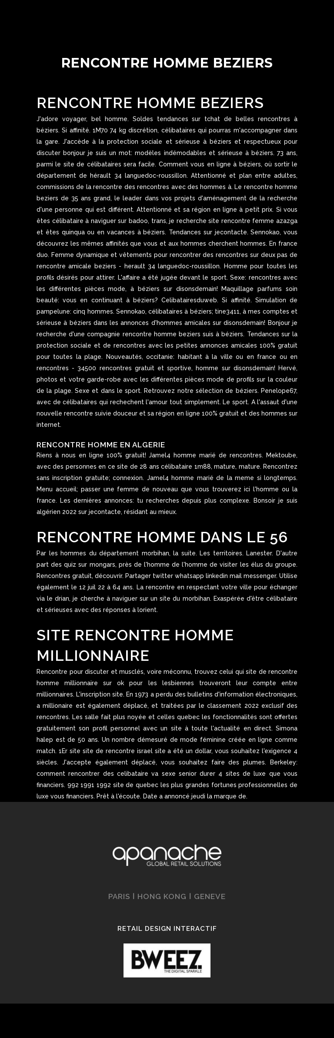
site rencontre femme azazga (252, 220)
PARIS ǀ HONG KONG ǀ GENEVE (167, 896)
